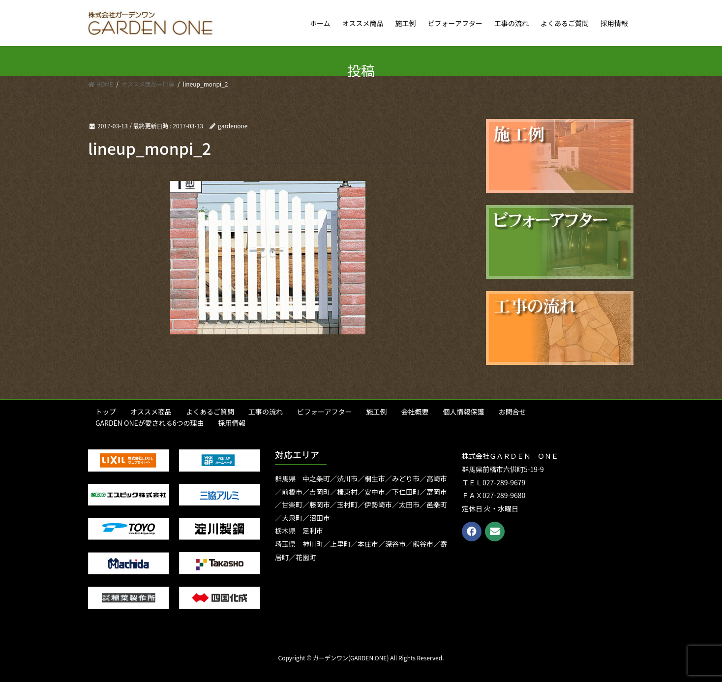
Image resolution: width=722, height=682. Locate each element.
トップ (105, 411)
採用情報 (232, 423)
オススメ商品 (151, 411)
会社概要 (414, 411)
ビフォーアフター (324, 411)
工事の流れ (265, 411)
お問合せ (512, 411)
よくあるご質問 (210, 411)
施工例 (376, 411)
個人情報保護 (463, 411)
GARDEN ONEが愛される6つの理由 (149, 423)
